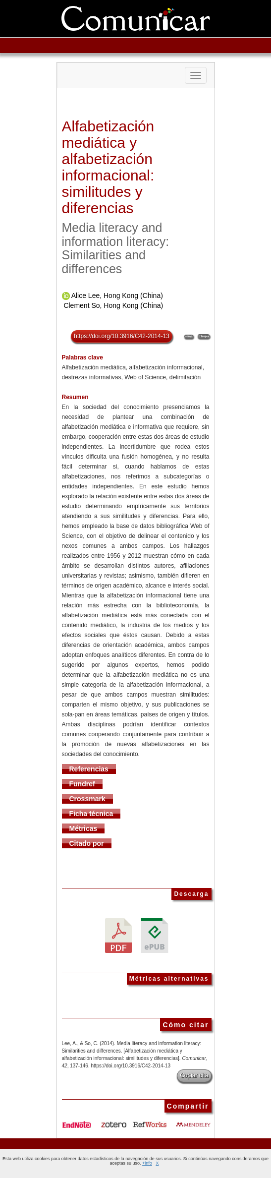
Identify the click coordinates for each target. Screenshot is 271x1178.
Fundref (82, 784)
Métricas (83, 828)
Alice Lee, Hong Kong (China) (117, 295)
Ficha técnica (91, 814)
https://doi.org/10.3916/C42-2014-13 (121, 336)
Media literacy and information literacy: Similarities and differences (115, 248)
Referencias (88, 769)
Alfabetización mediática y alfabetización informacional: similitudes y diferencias (108, 167)
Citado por (86, 843)
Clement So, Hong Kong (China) (113, 305)
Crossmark (87, 799)
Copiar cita (194, 1075)
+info (147, 1163)
